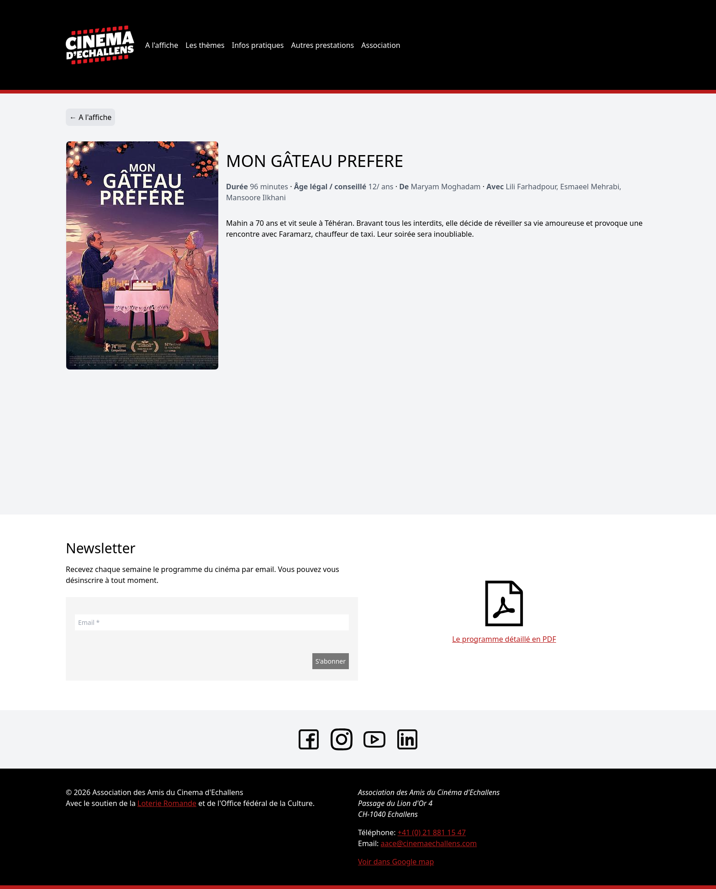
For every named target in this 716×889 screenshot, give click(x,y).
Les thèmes (205, 45)
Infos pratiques (258, 45)
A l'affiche (161, 45)
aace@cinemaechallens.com (429, 843)
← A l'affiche (90, 117)
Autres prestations (322, 45)
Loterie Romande (166, 803)
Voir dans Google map (396, 862)
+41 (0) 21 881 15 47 (432, 832)
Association (380, 45)
